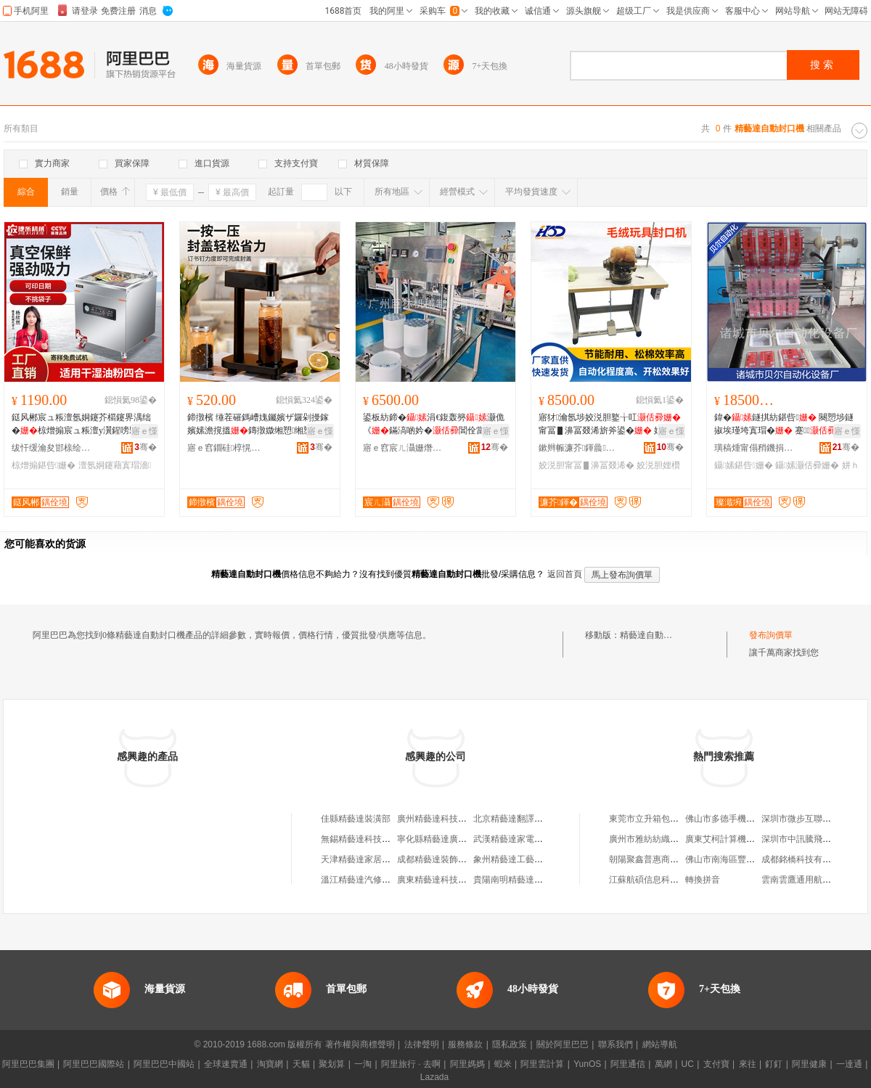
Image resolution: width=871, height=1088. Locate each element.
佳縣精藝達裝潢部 (355, 819)
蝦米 (503, 1064)
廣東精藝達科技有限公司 (445, 880)
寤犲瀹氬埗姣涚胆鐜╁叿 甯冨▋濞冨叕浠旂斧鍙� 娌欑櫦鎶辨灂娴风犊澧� (610, 424)
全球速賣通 (226, 1064)
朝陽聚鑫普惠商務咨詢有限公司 (670, 859)
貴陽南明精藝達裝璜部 (516, 880)
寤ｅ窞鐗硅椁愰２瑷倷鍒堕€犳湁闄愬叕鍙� (227, 448)
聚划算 (332, 1064)
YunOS (587, 1064)
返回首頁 (564, 574)
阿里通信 (627, 1064)
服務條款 (465, 1044)
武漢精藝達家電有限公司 (521, 839)
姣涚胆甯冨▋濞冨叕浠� (586, 465)
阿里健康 (809, 1064)
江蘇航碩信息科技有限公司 (661, 880)
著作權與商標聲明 (360, 1044)
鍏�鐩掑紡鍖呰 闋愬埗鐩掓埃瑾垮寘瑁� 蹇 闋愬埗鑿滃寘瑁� (784, 424)
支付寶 (716, 1064)
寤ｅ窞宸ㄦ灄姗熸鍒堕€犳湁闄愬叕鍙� (403, 448)
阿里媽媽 (467, 1064)
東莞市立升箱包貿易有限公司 (665, 819)
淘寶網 (270, 1064)
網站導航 (659, 1044)
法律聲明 (421, 1044)
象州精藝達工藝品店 (512, 859)
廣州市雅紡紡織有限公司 (657, 839)
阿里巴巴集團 (28, 1064)
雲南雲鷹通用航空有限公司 (813, 880)
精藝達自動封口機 (655, 635)
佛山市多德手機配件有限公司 (741, 819)
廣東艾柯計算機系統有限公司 (741, 839)
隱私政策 (509, 1044)
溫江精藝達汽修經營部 (364, 880)
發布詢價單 (771, 635)
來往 (747, 1064)
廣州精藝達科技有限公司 (445, 819)
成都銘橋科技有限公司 (804, 859)
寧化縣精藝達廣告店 (436, 839)
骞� (145, 447)
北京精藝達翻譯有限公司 (521, 819)
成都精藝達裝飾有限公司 (445, 859)
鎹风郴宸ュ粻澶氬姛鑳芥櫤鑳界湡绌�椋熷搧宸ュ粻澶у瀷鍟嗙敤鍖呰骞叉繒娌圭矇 (83, 424)
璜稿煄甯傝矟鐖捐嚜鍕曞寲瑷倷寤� (754, 448)
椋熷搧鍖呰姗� (43, 465)
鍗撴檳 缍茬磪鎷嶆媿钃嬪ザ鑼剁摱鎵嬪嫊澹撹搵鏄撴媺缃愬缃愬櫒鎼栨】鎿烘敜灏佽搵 (258, 424)
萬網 (663, 1064)
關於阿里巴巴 (562, 1044)
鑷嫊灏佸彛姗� (807, 465)
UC (688, 1064)
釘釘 (773, 1064)
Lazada (434, 1077)
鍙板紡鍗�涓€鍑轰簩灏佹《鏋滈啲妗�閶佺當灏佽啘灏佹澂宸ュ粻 (433, 424)
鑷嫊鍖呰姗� (743, 465)
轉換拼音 (702, 880)
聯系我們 (615, 1044)
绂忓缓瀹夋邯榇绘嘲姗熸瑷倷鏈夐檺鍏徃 (51, 448)
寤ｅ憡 (144, 431)
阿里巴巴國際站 (93, 1064)
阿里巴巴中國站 (164, 1064)
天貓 (301, 1064)
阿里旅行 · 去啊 (411, 1064)
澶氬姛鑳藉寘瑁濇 (114, 465)
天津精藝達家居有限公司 (369, 859)
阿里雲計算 (542, 1064)
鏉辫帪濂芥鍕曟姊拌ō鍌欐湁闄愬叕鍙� (578, 448)
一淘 (363, 1064)
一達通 (849, 1064)
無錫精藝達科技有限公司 (369, 839)
